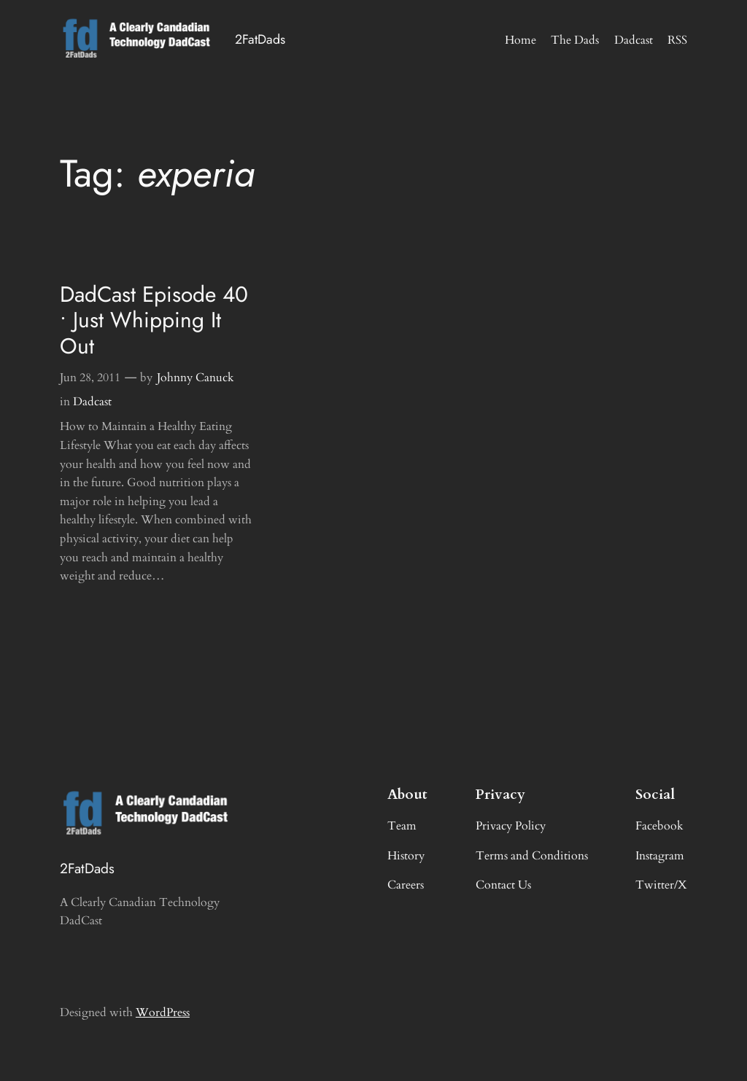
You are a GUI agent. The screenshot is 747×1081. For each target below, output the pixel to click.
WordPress (163, 1012)
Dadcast (92, 402)
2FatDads (260, 39)
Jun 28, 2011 (90, 378)
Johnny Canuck (195, 378)
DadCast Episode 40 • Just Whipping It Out (154, 320)
